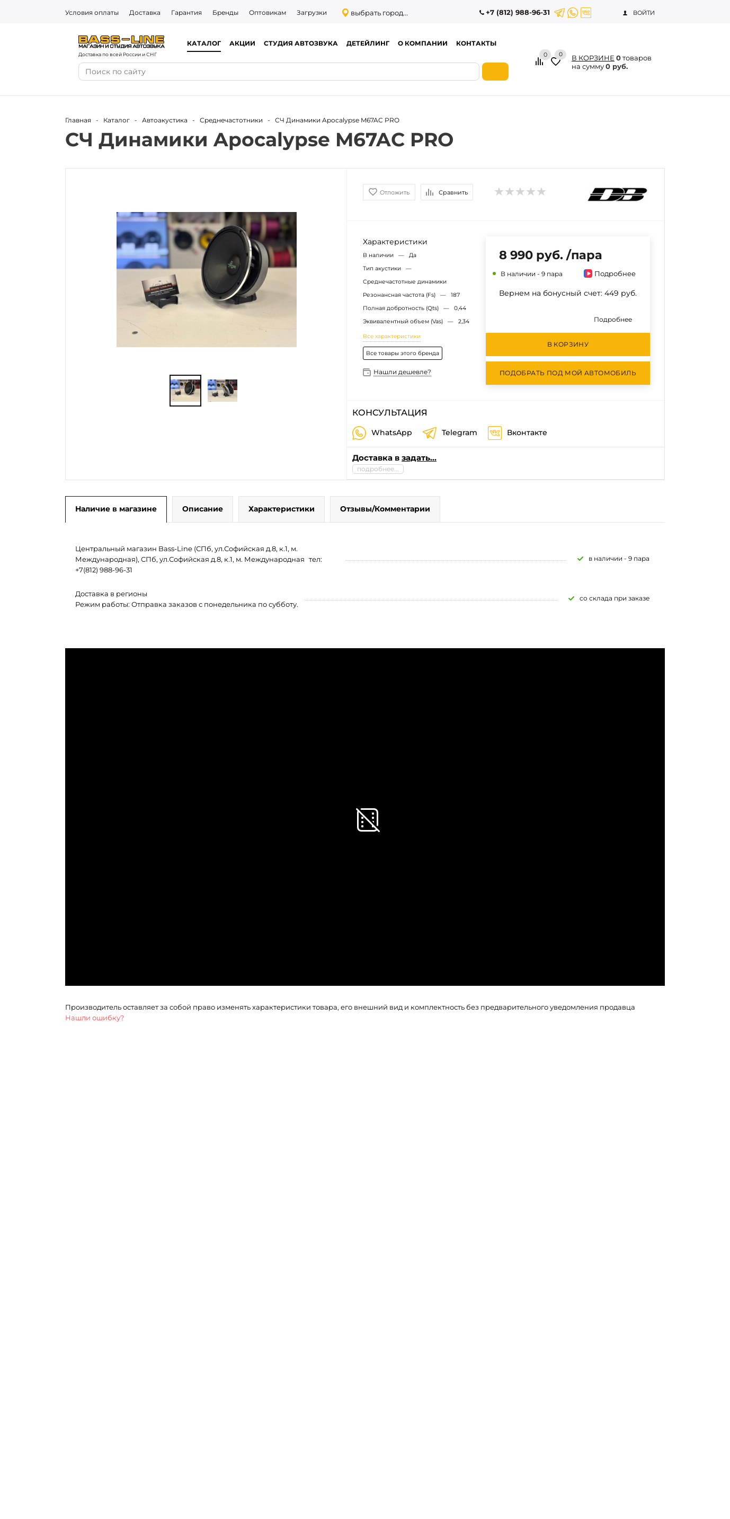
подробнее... (378, 469)
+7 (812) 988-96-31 (518, 12)
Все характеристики (392, 336)
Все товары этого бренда (402, 353)
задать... (419, 458)
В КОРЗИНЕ (593, 58)
